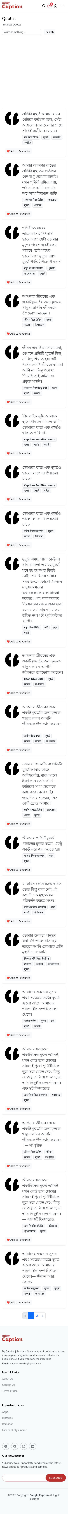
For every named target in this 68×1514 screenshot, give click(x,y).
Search (50, 32)
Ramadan (7, 1424)
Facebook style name (14, 1430)
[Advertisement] (34, 70)
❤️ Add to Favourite (18, 151)
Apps (5, 1412)
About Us (7, 1379)
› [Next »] (42, 1316)
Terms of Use (10, 1391)
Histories (7, 1418)
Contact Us (8, 1385)
